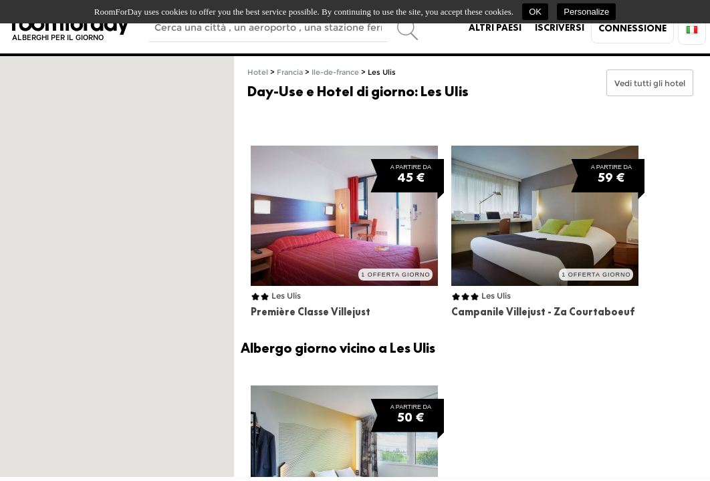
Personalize (586, 12)
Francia (290, 72)
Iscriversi (559, 27)
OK (535, 12)
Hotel (257, 72)
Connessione (632, 28)
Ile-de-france (335, 72)
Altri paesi (495, 27)
